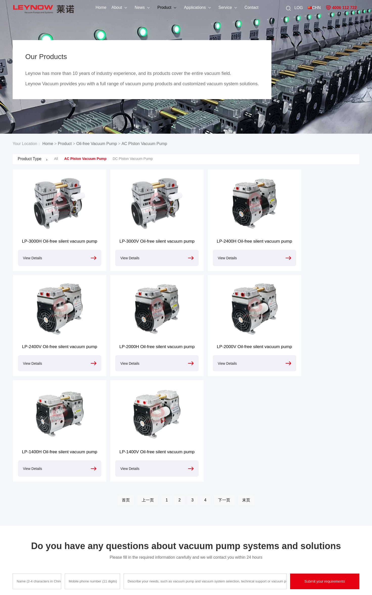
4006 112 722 (341, 8)
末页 (246, 397)
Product (155, 7)
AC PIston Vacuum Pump (144, 143)
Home (91, 7)
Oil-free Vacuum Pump (96, 143)
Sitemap (213, 585)
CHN (314, 7)
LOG (298, 7)
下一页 (224, 397)
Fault (183, 522)
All (56, 159)
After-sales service (27, 530)
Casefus (143, 530)
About (107, 7)
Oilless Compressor (111, 555)
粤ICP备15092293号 (189, 585)
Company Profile (26, 522)
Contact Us (21, 547)
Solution (143, 538)
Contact (242, 7)
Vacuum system (233, 553)
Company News (66, 522)
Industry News (65, 530)
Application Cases (27, 538)
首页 (126, 397)
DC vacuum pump (235, 561)
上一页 (148, 397)
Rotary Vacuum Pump (113, 530)
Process (185, 530)
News (130, 7)
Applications (185, 7)
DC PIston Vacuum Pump (133, 159)
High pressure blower (237, 530)
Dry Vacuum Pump (110, 538)
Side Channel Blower (112, 563)
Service (215, 7)
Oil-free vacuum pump (238, 522)
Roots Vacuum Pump (112, 547)
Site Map (20, 555)
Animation (145, 522)
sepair (184, 538)
